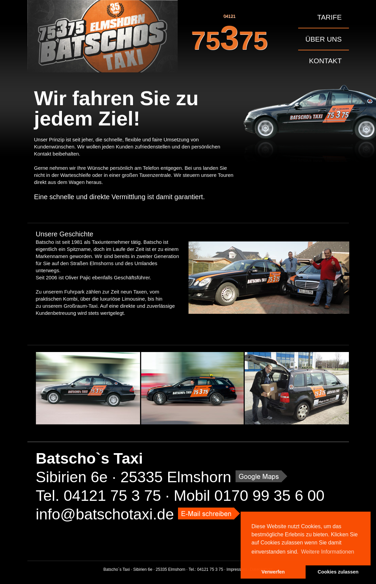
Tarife (329, 17)
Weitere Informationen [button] (327, 552)
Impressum (236, 569)
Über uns (323, 39)
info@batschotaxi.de (105, 514)
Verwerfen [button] (273, 572)
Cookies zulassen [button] (338, 572)
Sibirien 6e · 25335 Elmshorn (133, 477)
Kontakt (325, 61)
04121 (229, 35)
